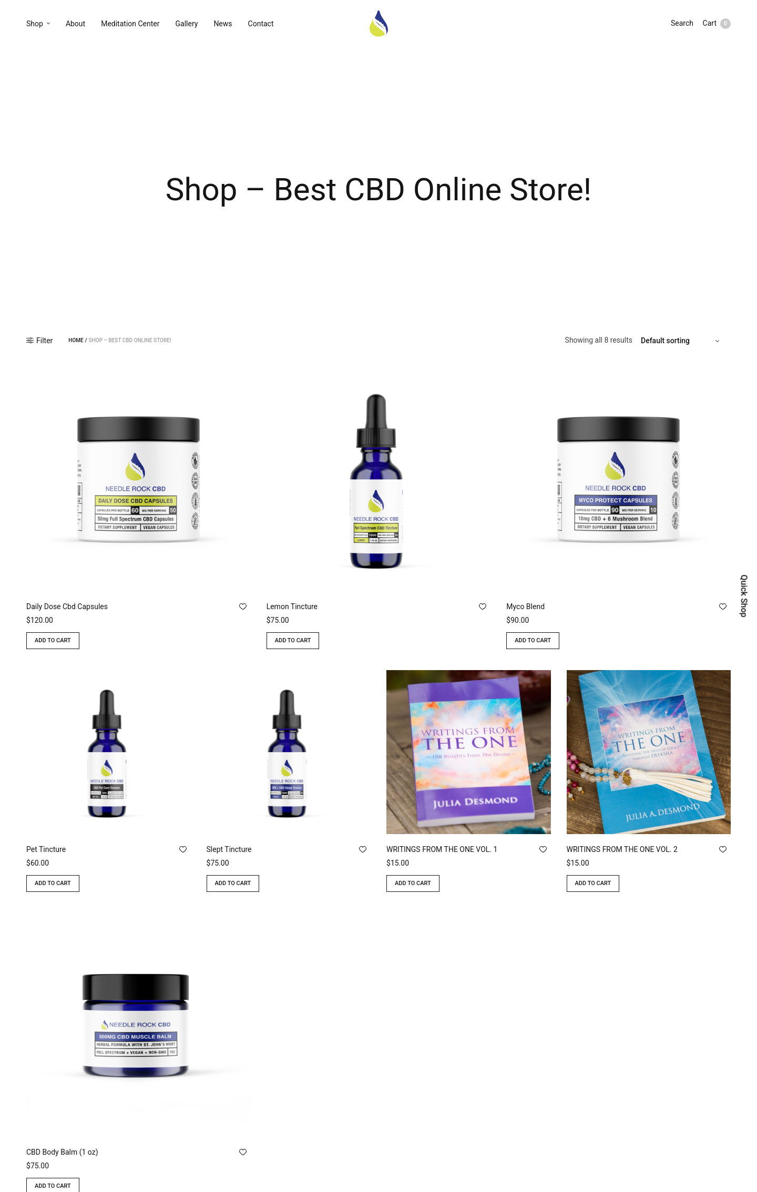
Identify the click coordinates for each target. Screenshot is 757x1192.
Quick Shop (744, 595)
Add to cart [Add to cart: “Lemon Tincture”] (293, 640)
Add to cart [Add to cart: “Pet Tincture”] (53, 883)
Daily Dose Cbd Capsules (67, 606)
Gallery (187, 24)
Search (681, 24)
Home (75, 340)
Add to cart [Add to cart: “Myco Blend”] (533, 640)
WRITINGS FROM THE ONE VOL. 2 (622, 849)
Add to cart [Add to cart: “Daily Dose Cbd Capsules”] (53, 640)
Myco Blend (525, 606)
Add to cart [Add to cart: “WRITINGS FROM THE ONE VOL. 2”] (593, 883)
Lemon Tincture (292, 606)
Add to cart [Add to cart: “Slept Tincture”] (233, 883)
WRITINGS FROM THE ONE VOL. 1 (441, 849)
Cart (717, 24)
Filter (39, 340)
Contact (261, 24)
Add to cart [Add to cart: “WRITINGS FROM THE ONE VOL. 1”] (413, 883)
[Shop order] (681, 341)
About (75, 24)
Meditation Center (130, 24)
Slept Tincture (229, 849)
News (222, 24)
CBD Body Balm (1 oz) (62, 1152)
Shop (34, 24)
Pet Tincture (46, 849)
